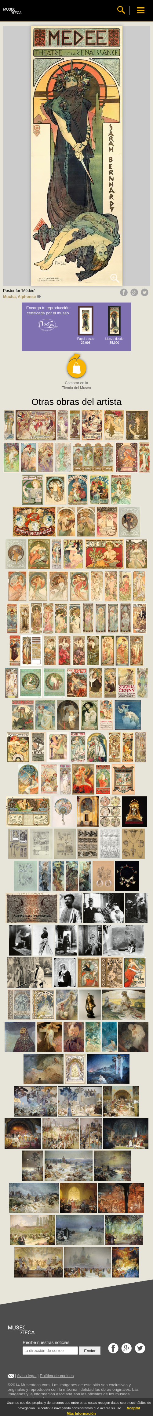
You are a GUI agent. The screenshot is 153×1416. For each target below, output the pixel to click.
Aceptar (133, 1408)
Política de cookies (57, 1375)
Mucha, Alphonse (22, 296)
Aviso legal (26, 1375)
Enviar (90, 1351)
